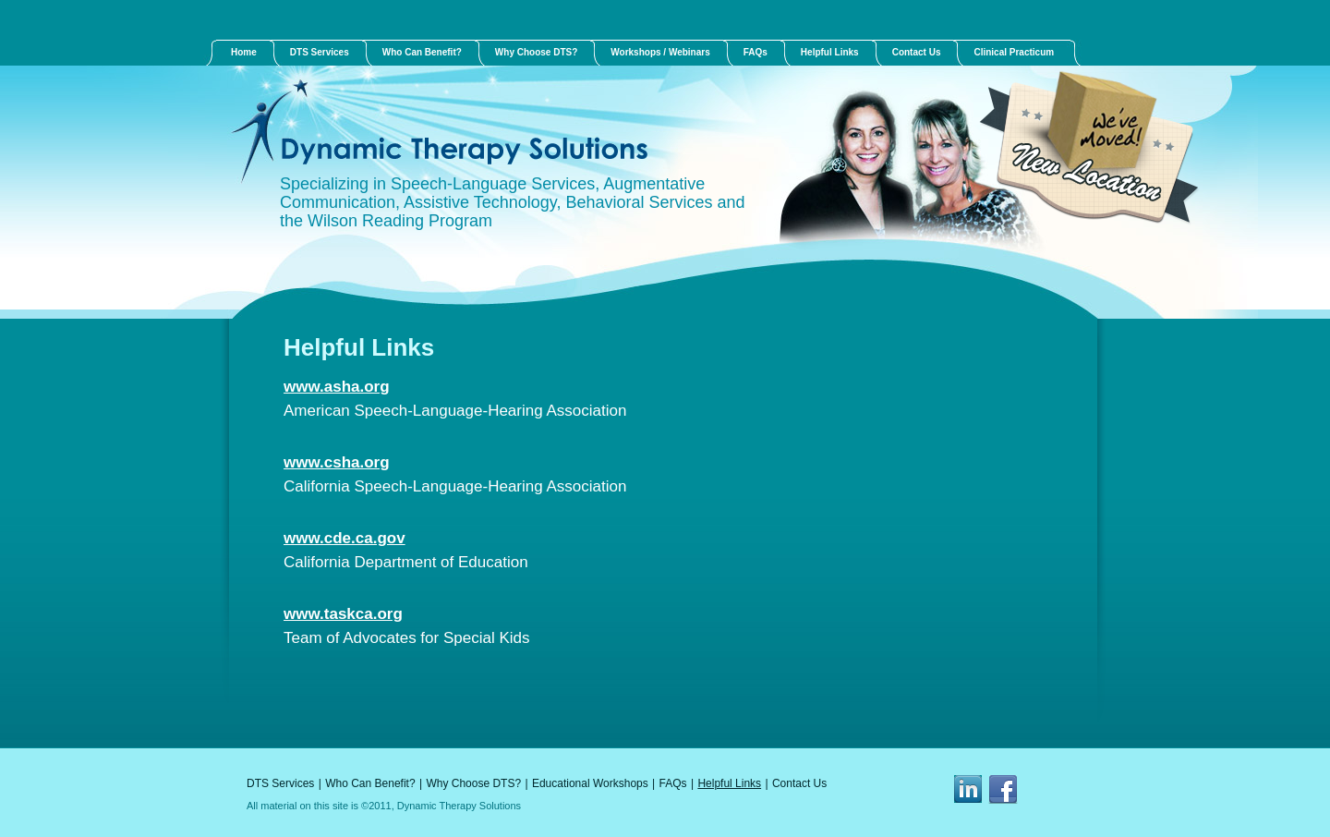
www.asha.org (337, 386)
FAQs (673, 783)
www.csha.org (337, 462)
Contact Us (799, 783)
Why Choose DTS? (473, 783)
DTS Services (280, 783)
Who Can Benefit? (370, 783)
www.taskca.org (343, 614)
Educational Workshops (590, 783)
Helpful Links (729, 783)
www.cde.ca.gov (344, 538)
